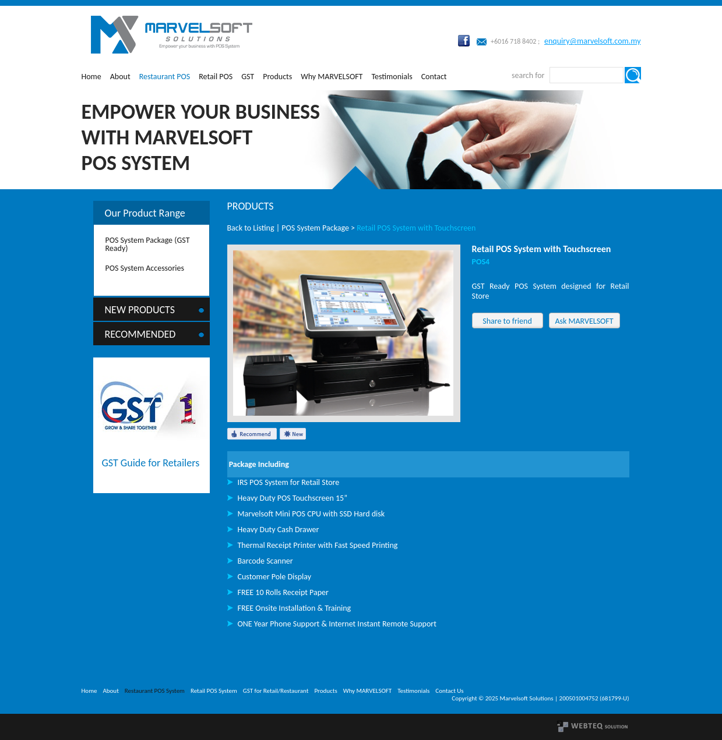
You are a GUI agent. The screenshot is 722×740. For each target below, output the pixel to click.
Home (91, 77)
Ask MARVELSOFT (584, 321)
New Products (140, 309)
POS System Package (315, 228)
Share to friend (506, 321)
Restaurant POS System (155, 691)
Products (277, 77)
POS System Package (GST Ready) (147, 244)
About (120, 77)
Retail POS (216, 77)
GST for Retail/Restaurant (276, 691)
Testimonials (391, 77)
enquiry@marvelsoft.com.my (592, 41)
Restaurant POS (165, 77)
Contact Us (449, 691)
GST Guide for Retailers (151, 462)
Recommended (140, 334)
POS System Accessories (145, 268)
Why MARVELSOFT (331, 77)
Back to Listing (250, 228)
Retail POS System (214, 691)
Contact (434, 77)
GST (247, 77)
